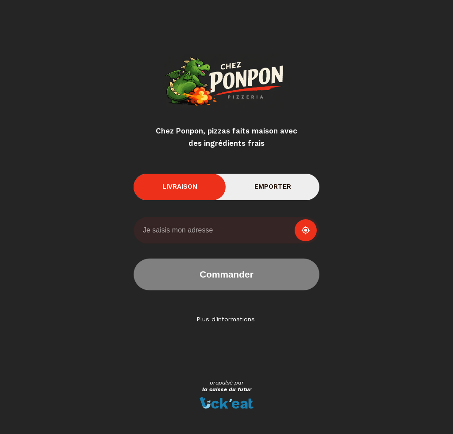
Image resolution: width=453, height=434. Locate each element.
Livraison (179, 186)
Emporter (272, 186)
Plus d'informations (225, 319)
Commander (226, 274)
